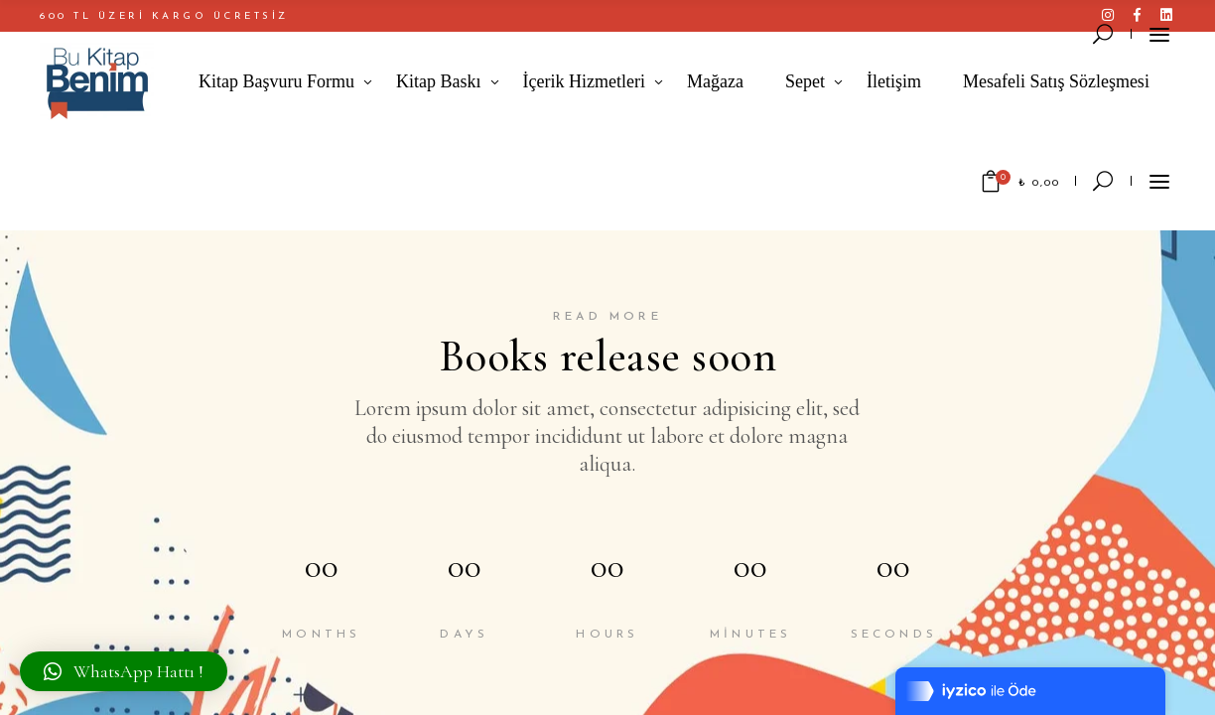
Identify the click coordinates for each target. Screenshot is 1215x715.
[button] (123, 671)
